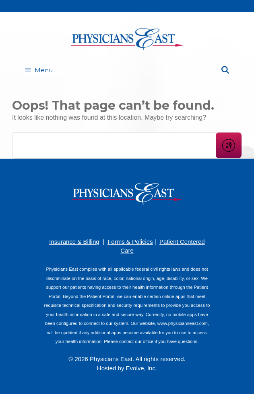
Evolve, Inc (140, 368)
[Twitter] (151, 220)
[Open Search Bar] (225, 70)
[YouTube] (127, 220)
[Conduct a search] (114, 145)
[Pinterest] (115, 220)
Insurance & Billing (74, 241)
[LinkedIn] (139, 220)
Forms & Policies (130, 241)
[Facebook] (103, 220)
